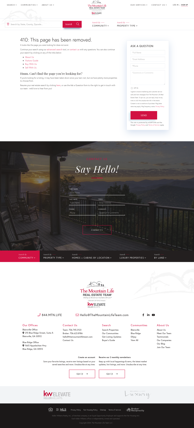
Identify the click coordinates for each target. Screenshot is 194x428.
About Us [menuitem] (47, 5)
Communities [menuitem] (28, 5)
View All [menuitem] (133, 338)
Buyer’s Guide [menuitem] (106, 338)
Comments (102, 209)
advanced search (54, 49)
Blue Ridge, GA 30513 (33, 347)
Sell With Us (30, 66)
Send (144, 115)
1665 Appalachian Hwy (34, 344)
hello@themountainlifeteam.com (76, 335)
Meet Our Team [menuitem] (164, 332)
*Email (100, 199)
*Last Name (73, 199)
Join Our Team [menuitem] (164, 345)
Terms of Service (154, 125)
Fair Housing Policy (90, 408)
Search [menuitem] (11, 5)
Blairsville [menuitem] (134, 329)
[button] (72, 24)
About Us (29, 56)
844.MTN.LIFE (50, 314)
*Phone (71, 209)
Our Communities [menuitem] (108, 332)
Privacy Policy (160, 106)
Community (99, 25)
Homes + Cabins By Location (86, 257)
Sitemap (103, 408)
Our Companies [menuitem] (164, 338)
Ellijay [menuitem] (132, 335)
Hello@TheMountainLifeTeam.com (102, 314)
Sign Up (184, 5)
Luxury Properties (125, 257)
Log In (175, 5)
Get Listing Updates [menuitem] (109, 335)
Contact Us (97, 229)
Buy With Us (30, 62)
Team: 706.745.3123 (70, 329)
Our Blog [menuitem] (161, 341)
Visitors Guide (31, 59)
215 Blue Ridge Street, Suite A (37, 332)
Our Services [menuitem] (138, 5)
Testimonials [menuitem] (163, 335)
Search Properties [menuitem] (108, 329)
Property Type (124, 25)
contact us (72, 49)
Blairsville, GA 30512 (32, 335)
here (58, 83)
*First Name (73, 189)
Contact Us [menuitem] (158, 5)
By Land (151, 257)
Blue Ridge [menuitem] (134, 332)
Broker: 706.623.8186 (71, 332)
